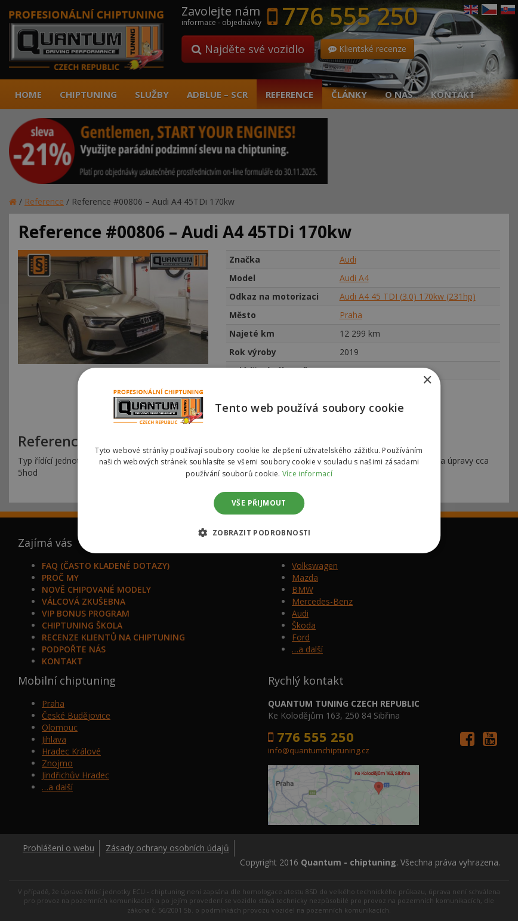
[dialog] (259, 460)
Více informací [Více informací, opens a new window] (307, 474)
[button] (258, 532)
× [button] (427, 380)
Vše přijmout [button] (259, 503)
